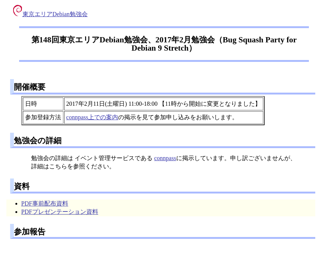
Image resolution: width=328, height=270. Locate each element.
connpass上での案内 (92, 117)
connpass (165, 158)
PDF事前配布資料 (44, 203)
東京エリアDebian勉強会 (50, 14)
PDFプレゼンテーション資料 (59, 211)
